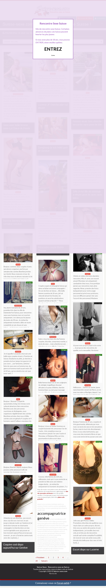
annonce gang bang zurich (45, 543)
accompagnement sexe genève (47, 537)
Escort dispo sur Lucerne (86, 549)
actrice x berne (54, 550)
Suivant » (44, 561)
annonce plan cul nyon (49, 541)
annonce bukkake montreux (55, 504)
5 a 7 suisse (60, 541)
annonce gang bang (55, 535)
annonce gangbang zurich (57, 519)
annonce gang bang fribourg (51, 533)
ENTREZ (53, 49)
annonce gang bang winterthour (47, 529)
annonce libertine (53, 523)
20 (37, 561)
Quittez (53, 55)
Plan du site (53, 573)
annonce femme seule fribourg (47, 521)
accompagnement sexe (44, 539)
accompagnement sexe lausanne (47, 527)
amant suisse (41, 504)
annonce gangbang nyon (45, 548)
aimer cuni (62, 527)
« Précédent (40, 557)
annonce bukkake (53, 531)
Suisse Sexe (42, 567)
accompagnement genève (51, 545)
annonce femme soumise (45, 506)
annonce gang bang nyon (53, 508)
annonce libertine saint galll (59, 525)
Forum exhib (63, 583)
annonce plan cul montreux (57, 546)
